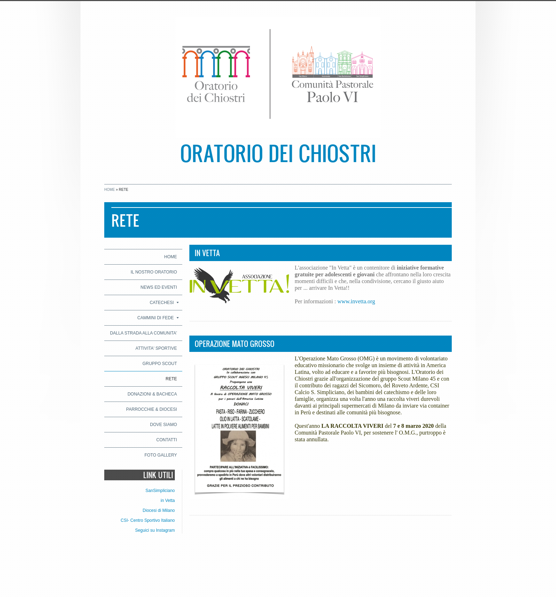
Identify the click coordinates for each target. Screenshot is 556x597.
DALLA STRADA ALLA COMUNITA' (143, 333)
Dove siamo (163, 424)
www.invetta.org (356, 301)
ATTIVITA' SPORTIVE (156, 348)
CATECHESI (164, 302)
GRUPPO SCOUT (160, 363)
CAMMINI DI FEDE (158, 317)
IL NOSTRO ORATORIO (154, 272)
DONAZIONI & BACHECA (152, 394)
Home (109, 190)
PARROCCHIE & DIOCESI (151, 409)
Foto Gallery (160, 455)
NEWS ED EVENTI (158, 287)
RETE (171, 378)
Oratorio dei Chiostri (278, 152)
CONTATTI (166, 439)
